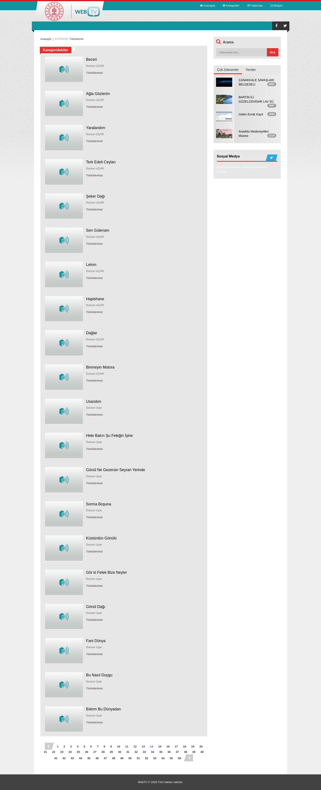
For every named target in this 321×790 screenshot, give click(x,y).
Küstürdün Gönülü (102, 538)
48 (113, 758)
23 (61, 752)
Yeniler (251, 70)
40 (201, 752)
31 (127, 752)
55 (171, 758)
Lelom (91, 264)
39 (193, 752)
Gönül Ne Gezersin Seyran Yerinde (116, 470)
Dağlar (92, 333)
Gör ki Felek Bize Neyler (107, 572)
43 (72, 758)
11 (126, 746)
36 (169, 752)
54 (163, 758)
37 (177, 752)
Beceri (91, 59)
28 (103, 752)
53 (154, 758)
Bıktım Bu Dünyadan (104, 709)
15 (159, 746)
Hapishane (95, 299)
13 (143, 746)
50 (130, 758)
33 (144, 752)
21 (45, 752)
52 (146, 758)
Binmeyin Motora (100, 367)
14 (151, 746)
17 (176, 746)
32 (135, 752)
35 (160, 752)
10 (118, 746)
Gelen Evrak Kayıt (251, 114)
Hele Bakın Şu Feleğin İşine (110, 435)
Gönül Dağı (96, 607)
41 (55, 758)
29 (111, 752)
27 (94, 752)
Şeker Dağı (96, 196)
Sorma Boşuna (99, 504)
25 (78, 752)
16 (167, 746)
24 (70, 752)
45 (88, 758)
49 (121, 758)
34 (152, 752)
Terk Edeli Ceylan (101, 162)
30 (119, 752)
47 (105, 758)
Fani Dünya (96, 641)
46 (96, 758)
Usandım (94, 401)
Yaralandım (96, 128)
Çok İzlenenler (228, 70)
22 (53, 752)
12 (135, 746)
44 (80, 758)
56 (179, 758)
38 (185, 752)
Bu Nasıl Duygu (99, 675)
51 (138, 758)
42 (64, 758)
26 (86, 752)
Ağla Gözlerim (98, 94)
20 (200, 746)
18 (184, 746)
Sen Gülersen (98, 230)
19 (192, 746)
